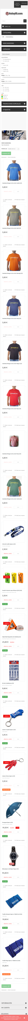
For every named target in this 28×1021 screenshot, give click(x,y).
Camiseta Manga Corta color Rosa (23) (11, 453)
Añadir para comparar (20, 199)
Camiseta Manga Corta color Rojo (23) (11, 408)
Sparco (5, 71)
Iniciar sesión (24, 3)
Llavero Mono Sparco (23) (8, 776)
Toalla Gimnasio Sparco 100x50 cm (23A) (12, 914)
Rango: (3, 75)
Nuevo (5, 65)
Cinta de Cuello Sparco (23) (9, 544)
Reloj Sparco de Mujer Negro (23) (10, 869)
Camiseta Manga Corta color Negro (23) (12, 363)
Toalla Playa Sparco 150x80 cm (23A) (11, 960)
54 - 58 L (6, 87)
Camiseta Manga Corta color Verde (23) (12, 499)
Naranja (5, 95)
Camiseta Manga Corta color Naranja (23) (12, 273)
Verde (5, 96)
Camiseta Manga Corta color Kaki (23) (11, 228)
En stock (6, 61)
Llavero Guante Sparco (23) (9, 729)
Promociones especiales (12, 103)
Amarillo (5, 98)
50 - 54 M (6, 89)
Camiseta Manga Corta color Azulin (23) (12, 183)
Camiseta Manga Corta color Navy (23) (11, 318)
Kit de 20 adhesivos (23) (8, 683)
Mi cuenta (5, 1007)
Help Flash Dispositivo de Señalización (11, 636)
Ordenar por (4, 148)
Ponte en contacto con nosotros (17, 4)
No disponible (7, 59)
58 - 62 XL (6, 90)
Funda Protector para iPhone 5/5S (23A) (12, 590)
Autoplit (5, 69)
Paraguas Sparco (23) (7, 822)
